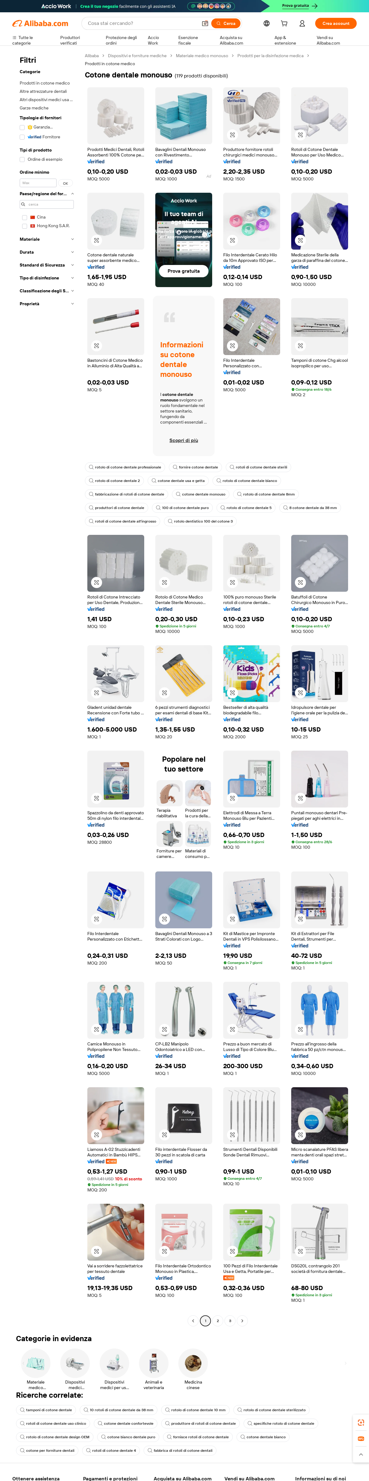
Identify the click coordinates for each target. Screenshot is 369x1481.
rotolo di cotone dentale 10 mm (195, 1410)
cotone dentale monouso (200, 494)
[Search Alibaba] (142, 23)
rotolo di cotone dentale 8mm (266, 494)
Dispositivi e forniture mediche (137, 55)
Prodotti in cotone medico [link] (110, 63)
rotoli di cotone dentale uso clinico (53, 1423)
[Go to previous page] (193, 1320)
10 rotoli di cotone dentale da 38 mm (118, 1410)
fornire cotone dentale (195, 467)
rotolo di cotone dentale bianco (246, 480)
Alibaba (92, 55)
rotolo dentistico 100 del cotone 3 (200, 521)
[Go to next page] (242, 1320)
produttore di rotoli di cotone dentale (200, 1423)
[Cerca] (225, 23)
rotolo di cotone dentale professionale (125, 467)
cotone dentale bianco (263, 1437)
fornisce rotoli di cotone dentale (198, 1437)
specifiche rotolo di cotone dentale (281, 1423)
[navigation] (46, 689)
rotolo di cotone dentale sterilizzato (271, 1410)
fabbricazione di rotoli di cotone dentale (126, 494)
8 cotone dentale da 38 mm (310, 507)
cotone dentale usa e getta (178, 480)
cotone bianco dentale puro (128, 1437)
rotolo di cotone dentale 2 (114, 480)
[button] (205, 23)
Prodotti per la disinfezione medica (270, 55)
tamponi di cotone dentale (46, 1410)
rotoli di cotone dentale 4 (111, 1450)
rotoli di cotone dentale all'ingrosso (122, 521)
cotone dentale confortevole (125, 1423)
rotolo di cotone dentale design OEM (54, 1437)
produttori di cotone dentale (116, 507)
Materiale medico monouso (202, 55)
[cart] (285, 24)
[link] (361, 1423)
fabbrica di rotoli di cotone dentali (180, 1450)
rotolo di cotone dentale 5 (246, 507)
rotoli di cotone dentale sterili (258, 467)
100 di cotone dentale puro (182, 507)
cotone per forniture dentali (47, 1450)
